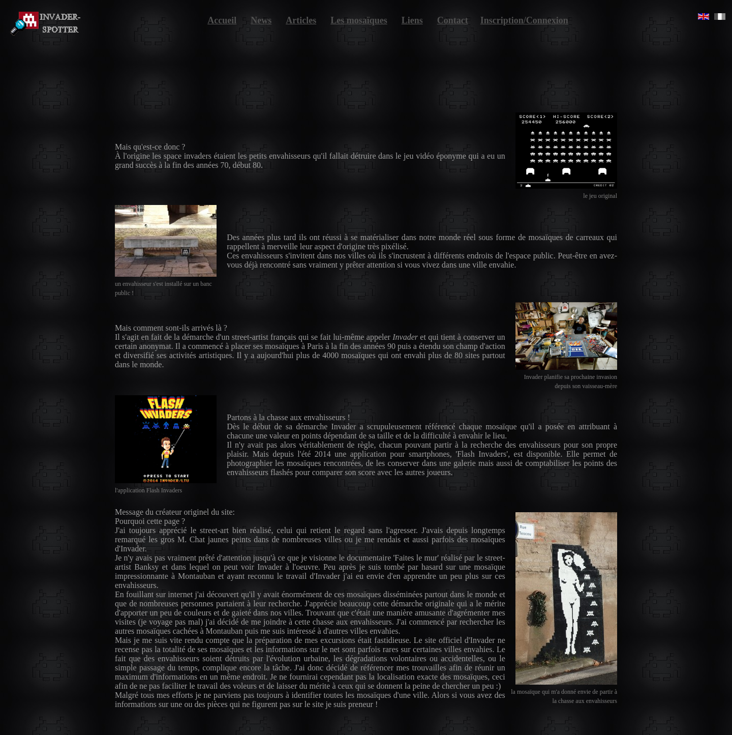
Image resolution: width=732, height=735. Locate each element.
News (261, 20)
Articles (301, 20)
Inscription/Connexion (524, 20)
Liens (412, 20)
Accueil (221, 20)
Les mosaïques (358, 20)
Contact (452, 20)
